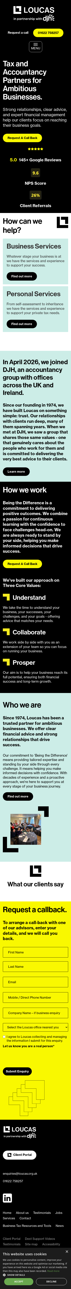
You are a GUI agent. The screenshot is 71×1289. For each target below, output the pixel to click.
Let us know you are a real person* (29, 1046)
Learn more (16, 471)
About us (22, 1213)
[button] (35, 1275)
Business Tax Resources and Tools (27, 1226)
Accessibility (51, 1244)
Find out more (21, 276)
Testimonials (42, 1213)
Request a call (18, 32)
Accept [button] (18, 1281)
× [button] (66, 1251)
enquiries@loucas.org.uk (20, 1173)
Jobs (58, 1213)
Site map (31, 1244)
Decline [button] (51, 1281)
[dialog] (35, 1268)
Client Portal (20, 1155)
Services (9, 1218)
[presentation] (31, 1056)
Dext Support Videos (40, 1239)
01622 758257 (48, 33)
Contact (25, 1218)
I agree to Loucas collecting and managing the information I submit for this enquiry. (35, 1038)
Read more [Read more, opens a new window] (53, 1271)
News (60, 1226)
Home (7, 1213)
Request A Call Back (22, 138)
